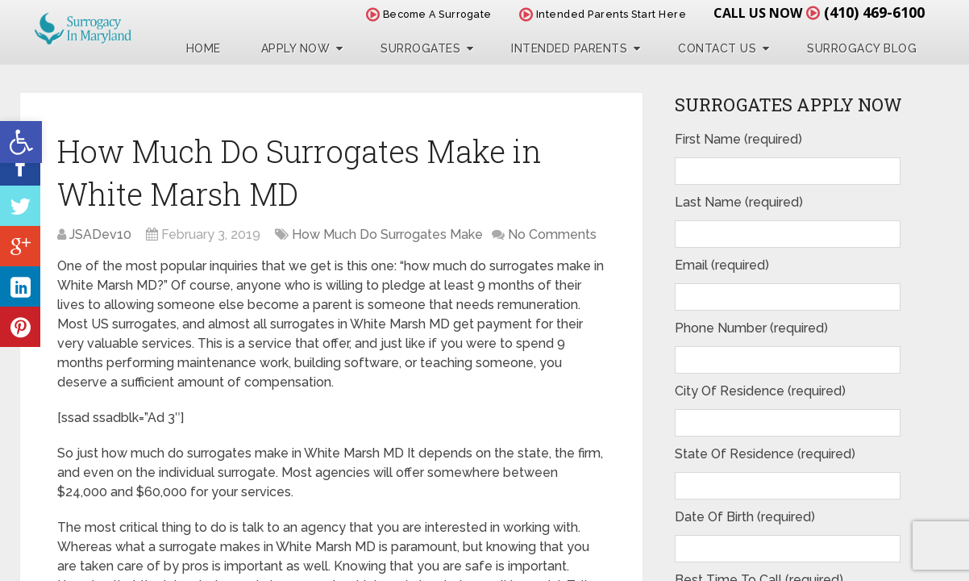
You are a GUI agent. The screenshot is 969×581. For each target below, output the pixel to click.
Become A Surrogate (429, 14)
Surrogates (420, 48)
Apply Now (296, 48)
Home (203, 48)
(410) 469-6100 (874, 12)
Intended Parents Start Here (603, 14)
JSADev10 (100, 234)
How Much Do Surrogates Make (387, 234)
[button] (21, 142)
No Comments (552, 234)
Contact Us (717, 48)
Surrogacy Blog (862, 48)
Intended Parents (569, 48)
